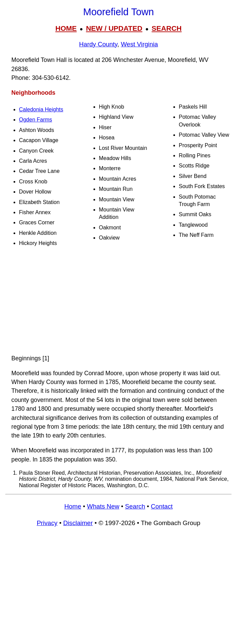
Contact (162, 506)
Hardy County (98, 44)
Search (135, 506)
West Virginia (139, 44)
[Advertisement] (118, 300)
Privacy (47, 522)
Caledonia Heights (41, 109)
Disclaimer (78, 522)
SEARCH (167, 28)
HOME (66, 28)
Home (72, 506)
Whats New (103, 506)
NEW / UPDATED (114, 28)
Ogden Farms (35, 119)
